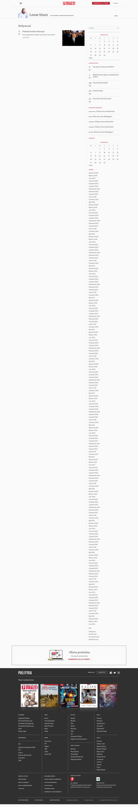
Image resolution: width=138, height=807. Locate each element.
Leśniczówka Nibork (55, 800)
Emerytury (47, 741)
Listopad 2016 (93, 473)
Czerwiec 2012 (93, 614)
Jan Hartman (25, 37)
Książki (73, 718)
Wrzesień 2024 (93, 224)
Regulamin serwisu (49, 776)
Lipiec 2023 (92, 261)
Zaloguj (115, 3)
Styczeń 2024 (93, 245)
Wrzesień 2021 (93, 319)
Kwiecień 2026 (93, 173)
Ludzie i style (101, 744)
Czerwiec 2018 (93, 423)
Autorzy (99, 762)
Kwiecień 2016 (93, 492)
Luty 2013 (92, 592)
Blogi (98, 715)
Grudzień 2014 (93, 534)
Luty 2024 (92, 242)
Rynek (46, 738)
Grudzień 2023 (93, 247)
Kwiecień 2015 (93, 523)
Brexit (46, 718)
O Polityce (21, 789)
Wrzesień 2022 (93, 287)
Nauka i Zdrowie (75, 745)
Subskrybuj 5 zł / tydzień (101, 3)
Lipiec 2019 (92, 388)
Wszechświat (75, 752)
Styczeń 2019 (93, 404)
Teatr (72, 731)
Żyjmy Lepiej (22, 731)
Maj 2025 (92, 202)
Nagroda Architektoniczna (79, 739)
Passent (99, 718)
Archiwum (100, 760)
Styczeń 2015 (93, 531)
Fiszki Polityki (100, 783)
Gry (72, 734)
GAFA (46, 752)
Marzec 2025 (93, 208)
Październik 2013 (94, 571)
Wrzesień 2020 (93, 351)
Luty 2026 (92, 178)
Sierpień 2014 (93, 545)
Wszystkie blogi (101, 731)
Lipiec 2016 (92, 484)
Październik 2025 (94, 189)
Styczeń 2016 (93, 500)
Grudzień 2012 (93, 598)
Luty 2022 (92, 306)
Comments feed (94, 637)
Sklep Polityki (101, 770)
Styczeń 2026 (93, 181)
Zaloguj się (92, 632)
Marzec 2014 (93, 558)
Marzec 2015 (93, 526)
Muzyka (73, 721)
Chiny (46, 731)
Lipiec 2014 (92, 547)
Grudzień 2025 (93, 184)
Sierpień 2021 (93, 322)
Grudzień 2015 (93, 502)
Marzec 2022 (93, 303)
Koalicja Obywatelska (25, 755)
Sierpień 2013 (93, 577)
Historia (99, 741)
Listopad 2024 (93, 218)
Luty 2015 (92, 529)
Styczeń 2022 (93, 309)
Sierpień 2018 (93, 417)
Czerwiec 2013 (93, 582)
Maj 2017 (92, 457)
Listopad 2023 (93, 250)
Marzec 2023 (93, 271)
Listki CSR (47, 754)
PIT (45, 744)
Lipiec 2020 (93, 356)
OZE (45, 749)
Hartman (99, 721)
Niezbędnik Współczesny (26, 726)
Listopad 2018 (93, 409)
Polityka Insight (39, 800)
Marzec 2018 (93, 431)
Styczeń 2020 (93, 372)
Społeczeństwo (101, 747)
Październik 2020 (94, 348)
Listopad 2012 (93, 600)
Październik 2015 (94, 508)
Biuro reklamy (22, 779)
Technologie (74, 754)
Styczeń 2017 (93, 468)
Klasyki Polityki (101, 749)
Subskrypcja (101, 672)
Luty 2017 (92, 465)
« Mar (90, 58)
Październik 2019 (94, 380)
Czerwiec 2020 (94, 359)
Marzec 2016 (93, 494)
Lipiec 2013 (92, 579)
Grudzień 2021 (93, 311)
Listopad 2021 (93, 314)
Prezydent (21, 758)
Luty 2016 (92, 497)
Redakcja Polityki (23, 776)
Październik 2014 (94, 539)
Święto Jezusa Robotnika (106, 111)
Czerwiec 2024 (93, 232)
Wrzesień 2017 (93, 447)
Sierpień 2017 (93, 449)
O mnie (116, 16)
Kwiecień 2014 (93, 555)
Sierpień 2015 (93, 513)
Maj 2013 (92, 585)
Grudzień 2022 (93, 279)
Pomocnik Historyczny (25, 721)
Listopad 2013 (93, 569)
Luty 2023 (92, 274)
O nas (98, 767)
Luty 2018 (92, 433)
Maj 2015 (92, 521)
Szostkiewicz (101, 724)
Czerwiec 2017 (93, 454)
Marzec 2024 (93, 240)
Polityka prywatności (50, 782)
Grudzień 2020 (93, 343)
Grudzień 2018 (93, 407)
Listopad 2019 (93, 378)
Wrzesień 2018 (93, 415)
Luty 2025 (92, 210)
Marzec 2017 (93, 462)
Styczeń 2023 (93, 277)
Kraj (19, 744)
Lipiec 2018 (92, 420)
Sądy (19, 760)
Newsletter (91, 672)
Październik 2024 (94, 221)
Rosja (46, 729)
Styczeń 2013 (93, 595)
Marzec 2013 (93, 590)
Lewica (20, 753)
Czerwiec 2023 (93, 263)
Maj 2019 (92, 393)
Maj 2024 (92, 234)
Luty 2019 (92, 401)
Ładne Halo (75, 800)
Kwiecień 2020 (93, 364)
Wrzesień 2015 (93, 510)
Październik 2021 (94, 316)
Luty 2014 (92, 561)
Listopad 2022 (93, 282)
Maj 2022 (92, 298)
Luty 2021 (92, 338)
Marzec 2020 (93, 367)
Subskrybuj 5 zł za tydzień (78, 660)
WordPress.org (93, 640)
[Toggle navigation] (20, 3)
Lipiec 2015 (92, 516)
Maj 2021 (92, 330)
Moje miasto (100, 752)
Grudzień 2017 (93, 439)
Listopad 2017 (93, 441)
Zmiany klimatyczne (77, 757)
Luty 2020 (92, 370)
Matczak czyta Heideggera (102, 117)
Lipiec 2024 (92, 229)
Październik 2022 (94, 285)
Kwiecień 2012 (93, 619)
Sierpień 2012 (93, 608)
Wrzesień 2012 (93, 606)
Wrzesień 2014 (93, 542)
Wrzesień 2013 (93, 574)
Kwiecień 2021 (93, 332)
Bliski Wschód (48, 726)
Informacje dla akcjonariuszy (52, 792)
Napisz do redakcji (23, 782)
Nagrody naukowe (76, 760)
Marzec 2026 (93, 176)
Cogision (71, 800)
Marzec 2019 (93, 399)
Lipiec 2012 (92, 611)
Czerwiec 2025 (93, 200)
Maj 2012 (92, 616)
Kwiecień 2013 (93, 587)
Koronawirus (22, 738)
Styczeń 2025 (93, 213)
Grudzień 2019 (93, 375)
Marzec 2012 (93, 622)
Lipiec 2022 (92, 293)
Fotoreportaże (101, 757)
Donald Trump (48, 724)
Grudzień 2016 (93, 470)
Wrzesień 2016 (93, 478)
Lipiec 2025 (92, 197)
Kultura (73, 715)
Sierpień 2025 (93, 194)
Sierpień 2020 (93, 354)
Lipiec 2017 (92, 452)
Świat (46, 715)
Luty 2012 (92, 624)
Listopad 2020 (93, 346)
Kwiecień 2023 (93, 269)
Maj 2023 (92, 266)
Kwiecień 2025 (93, 205)
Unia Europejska (49, 721)
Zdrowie (73, 749)
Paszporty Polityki (76, 737)
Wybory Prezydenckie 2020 (26, 747)
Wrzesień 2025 (93, 192)
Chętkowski (100, 729)
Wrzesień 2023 (93, 255)
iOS (71, 783)
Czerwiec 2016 (93, 486)
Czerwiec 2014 (93, 550)
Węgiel (46, 747)
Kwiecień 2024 (93, 237)
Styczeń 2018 (93, 436)
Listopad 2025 (93, 186)
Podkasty (99, 754)
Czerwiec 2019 (93, 391)
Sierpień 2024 (93, 226)
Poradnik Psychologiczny (26, 724)
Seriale (73, 726)
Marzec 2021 (93, 335)
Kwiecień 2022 (93, 301)
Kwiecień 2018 (93, 428)
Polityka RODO (48, 785)
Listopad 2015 (93, 505)
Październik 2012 (94, 603)
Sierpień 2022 (93, 290)
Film (72, 724)
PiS (19, 750)
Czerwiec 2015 (93, 518)
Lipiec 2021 (92, 324)
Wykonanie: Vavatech (89, 800)
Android (75, 783)
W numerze (21, 715)
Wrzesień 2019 (93, 383)
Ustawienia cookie (49, 789)
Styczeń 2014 (93, 563)
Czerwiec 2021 (93, 327)
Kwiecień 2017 (93, 460)
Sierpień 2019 (93, 385)
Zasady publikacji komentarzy (52, 779)
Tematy (99, 765)
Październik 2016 (94, 476)
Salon (20, 729)
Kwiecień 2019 (93, 396)
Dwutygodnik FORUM (23, 800)
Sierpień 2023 (93, 258)
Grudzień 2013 (93, 566)
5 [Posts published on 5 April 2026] (117, 42)
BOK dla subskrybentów (25, 785)
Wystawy (73, 729)
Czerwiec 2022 (93, 295)
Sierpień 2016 (93, 481)
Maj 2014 (92, 553)
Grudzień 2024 (93, 216)
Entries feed (93, 634)
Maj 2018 (92, 425)
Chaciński (100, 726)
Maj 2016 (92, 489)
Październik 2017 (94, 444)
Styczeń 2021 (93, 340)
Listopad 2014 (93, 537)
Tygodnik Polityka (24, 718)
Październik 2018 (94, 412)
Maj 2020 (92, 362)
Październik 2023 (94, 253)
